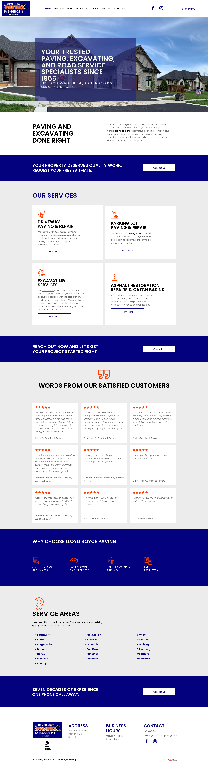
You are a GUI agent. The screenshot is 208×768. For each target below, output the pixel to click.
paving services (136, 233)
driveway (72, 231)
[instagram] (161, 9)
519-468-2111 (150, 731)
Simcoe (141, 634)
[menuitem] (48, 8)
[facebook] (152, 9)
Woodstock (143, 658)
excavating (137, 130)
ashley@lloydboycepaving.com (160, 735)
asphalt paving (123, 130)
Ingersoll (42, 658)
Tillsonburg (143, 649)
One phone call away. (55, 694)
